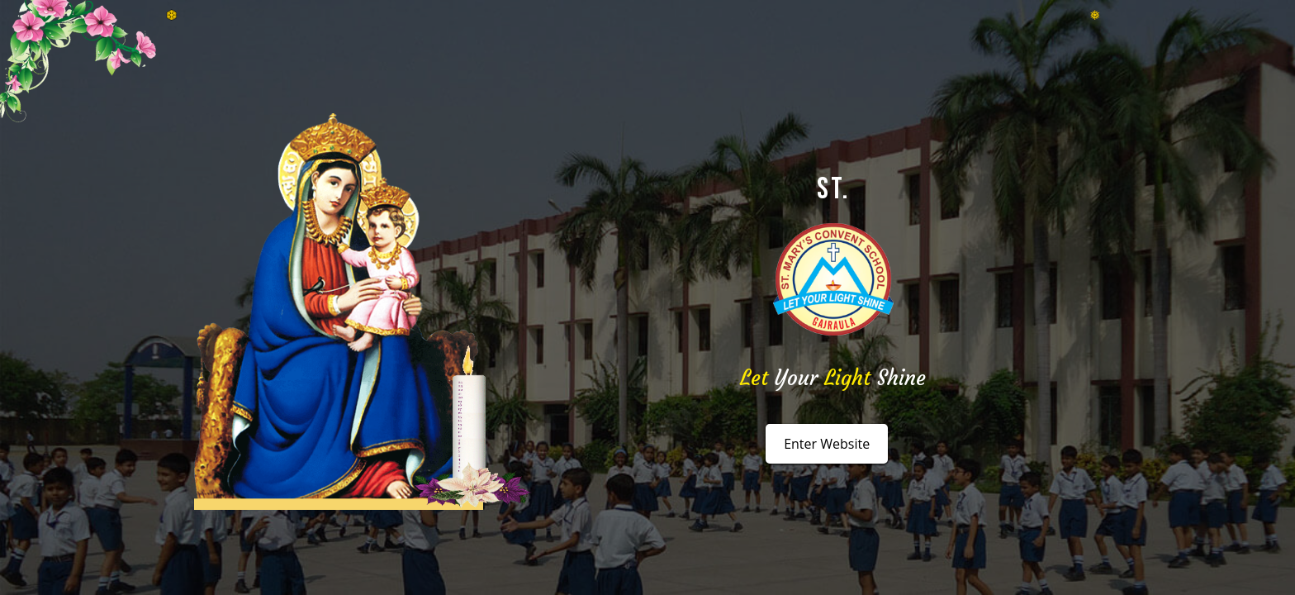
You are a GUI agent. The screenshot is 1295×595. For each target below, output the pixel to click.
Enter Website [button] (827, 444)
